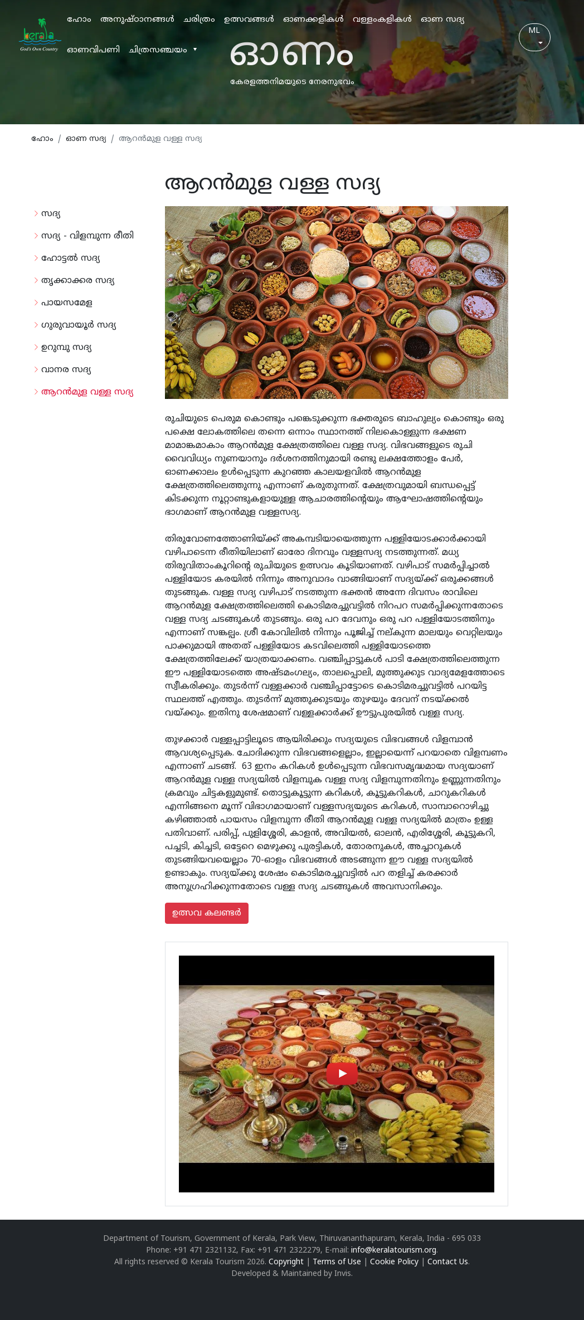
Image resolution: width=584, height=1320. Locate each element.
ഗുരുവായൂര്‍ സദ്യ (78, 325)
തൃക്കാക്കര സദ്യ (78, 280)
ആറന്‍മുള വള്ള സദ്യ (87, 392)
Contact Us (447, 1262)
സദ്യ (51, 214)
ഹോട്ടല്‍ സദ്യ (70, 258)
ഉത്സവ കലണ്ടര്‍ (206, 913)
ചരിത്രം (199, 19)
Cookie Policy (394, 1262)
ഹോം (79, 19)
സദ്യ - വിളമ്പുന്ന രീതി (87, 236)
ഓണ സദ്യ (443, 19)
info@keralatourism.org (393, 1250)
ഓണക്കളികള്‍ (313, 19)
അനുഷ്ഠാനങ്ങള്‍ (137, 19)
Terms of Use (337, 1262)
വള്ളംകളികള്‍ (382, 19)
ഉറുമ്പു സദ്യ (66, 347)
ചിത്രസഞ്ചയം (158, 50)
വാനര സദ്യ (66, 370)
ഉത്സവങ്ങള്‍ (249, 19)
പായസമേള (67, 303)
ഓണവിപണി (93, 50)
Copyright (286, 1262)
